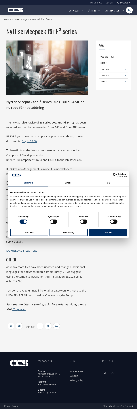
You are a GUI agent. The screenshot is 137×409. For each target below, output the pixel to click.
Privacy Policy (76, 380)
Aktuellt (16, 19)
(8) (107, 81)
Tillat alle (107, 232)
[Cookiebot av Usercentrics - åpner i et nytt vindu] (115, 175)
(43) (108, 69)
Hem (6, 19)
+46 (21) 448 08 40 (47, 384)
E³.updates (19, 309)
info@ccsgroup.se (47, 392)
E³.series (92, 10)
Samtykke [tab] (28, 183)
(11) (108, 62)
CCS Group (74, 10)
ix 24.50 (32, 141)
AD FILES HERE (28, 250)
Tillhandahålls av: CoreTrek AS (118, 406)
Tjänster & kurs (112, 10)
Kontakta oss (96, 2)
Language (124, 2)
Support (109, 2)
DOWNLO (12, 250)
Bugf (25, 141)
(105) (110, 56)
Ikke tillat (29, 232)
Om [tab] (108, 183)
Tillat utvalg (68, 232)
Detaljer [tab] (68, 183)
